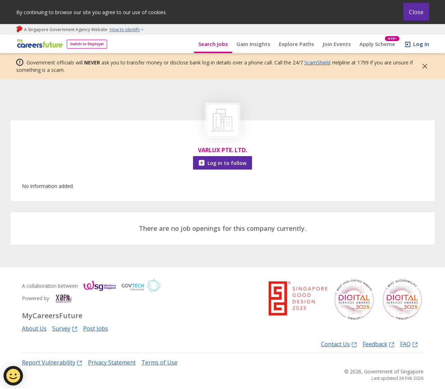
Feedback (378, 344)
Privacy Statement (112, 362)
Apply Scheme (379, 44)
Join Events (337, 43)
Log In (421, 43)
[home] (38, 44)
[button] (422, 66)
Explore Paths (296, 43)
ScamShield (317, 62)
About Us (34, 328)
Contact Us (339, 344)
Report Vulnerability (52, 362)
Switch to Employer (87, 43)
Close (416, 12)
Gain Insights (253, 43)
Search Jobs (213, 43)
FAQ (409, 344)
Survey (64, 328)
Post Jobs (95, 328)
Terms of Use (159, 362)
